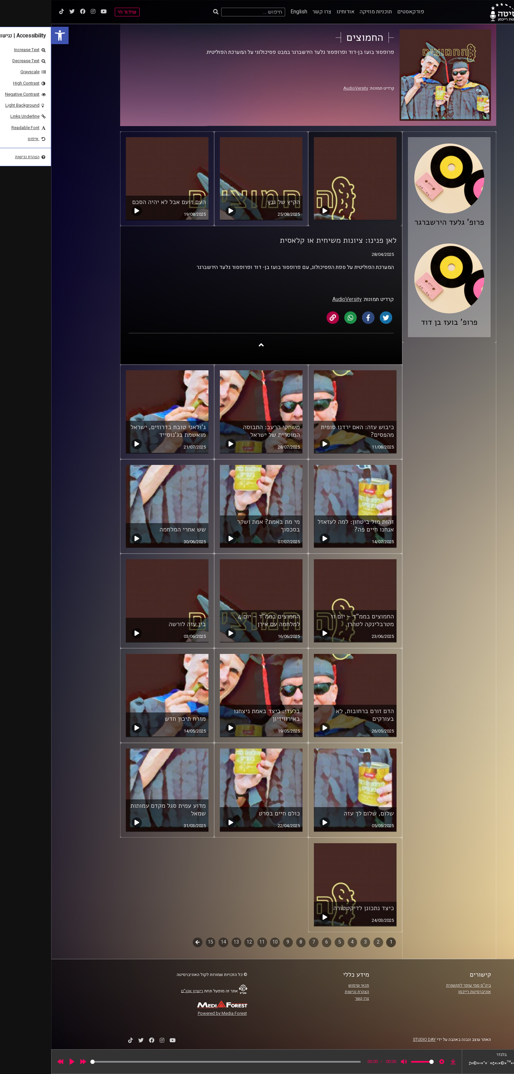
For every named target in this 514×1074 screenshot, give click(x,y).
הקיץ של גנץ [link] (232, 202)
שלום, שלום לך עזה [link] (317, 813)
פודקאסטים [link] (359, 12)
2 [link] (327, 942)
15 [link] (159, 942)
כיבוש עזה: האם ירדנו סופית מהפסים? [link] (306, 431)
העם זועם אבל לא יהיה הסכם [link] (118, 202)
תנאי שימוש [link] (307, 985)
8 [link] (249, 942)
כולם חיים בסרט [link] (228, 813)
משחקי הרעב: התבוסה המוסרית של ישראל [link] (220, 431)
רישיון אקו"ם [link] (141, 991)
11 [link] (210, 942)
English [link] (247, 12)
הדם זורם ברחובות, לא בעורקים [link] (314, 715)
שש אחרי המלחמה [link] (131, 529)
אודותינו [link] (294, 12)
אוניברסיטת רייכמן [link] (423, 992)
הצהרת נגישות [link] (305, 992)
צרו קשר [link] (270, 12)
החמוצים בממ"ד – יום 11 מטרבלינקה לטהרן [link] (311, 620)
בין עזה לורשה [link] (136, 624)
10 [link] (224, 942)
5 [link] (288, 942)
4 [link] (301, 942)
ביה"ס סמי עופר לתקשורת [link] (417, 985)
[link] (8, 35)
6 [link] (275, 942)
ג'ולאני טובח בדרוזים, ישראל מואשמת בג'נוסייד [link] (117, 431)
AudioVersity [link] (304, 88)
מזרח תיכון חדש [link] (134, 718)
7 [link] (262, 942)
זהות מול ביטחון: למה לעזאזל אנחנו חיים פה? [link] (304, 525)
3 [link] (314, 942)
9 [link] (236, 942)
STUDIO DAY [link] (373, 1040)
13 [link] (185, 942)
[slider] (174, 1062)
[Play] (20, 1061)
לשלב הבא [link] (146, 943)
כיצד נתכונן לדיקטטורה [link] (312, 908)
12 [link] (198, 942)
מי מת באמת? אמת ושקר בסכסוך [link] (217, 525)
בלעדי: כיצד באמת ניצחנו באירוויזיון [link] (215, 715)
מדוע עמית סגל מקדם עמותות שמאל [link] (117, 809)
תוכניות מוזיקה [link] (325, 12)
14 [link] (172, 942)
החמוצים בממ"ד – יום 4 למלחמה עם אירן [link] (218, 620)
